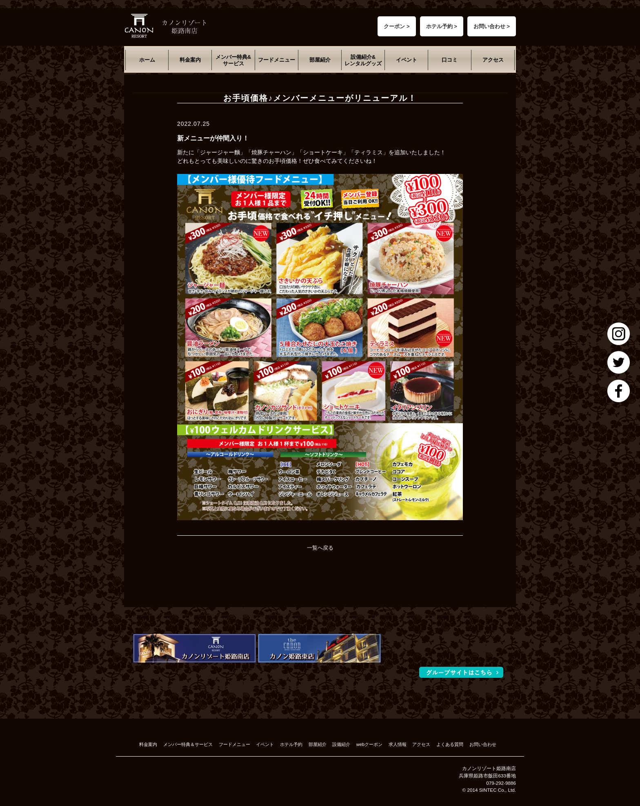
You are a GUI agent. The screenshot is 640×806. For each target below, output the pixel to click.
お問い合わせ (482, 744)
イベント (406, 60)
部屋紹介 (320, 60)
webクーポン (369, 744)
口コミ (450, 60)
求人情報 (398, 744)
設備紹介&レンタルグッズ (363, 60)
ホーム (147, 60)
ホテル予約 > (441, 26)
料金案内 (190, 60)
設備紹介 (341, 744)
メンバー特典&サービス (233, 60)
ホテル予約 (291, 744)
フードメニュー (276, 60)
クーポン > (396, 26)
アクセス (493, 60)
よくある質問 (449, 744)
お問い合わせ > (491, 26)
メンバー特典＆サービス (188, 744)
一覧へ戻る (320, 548)
